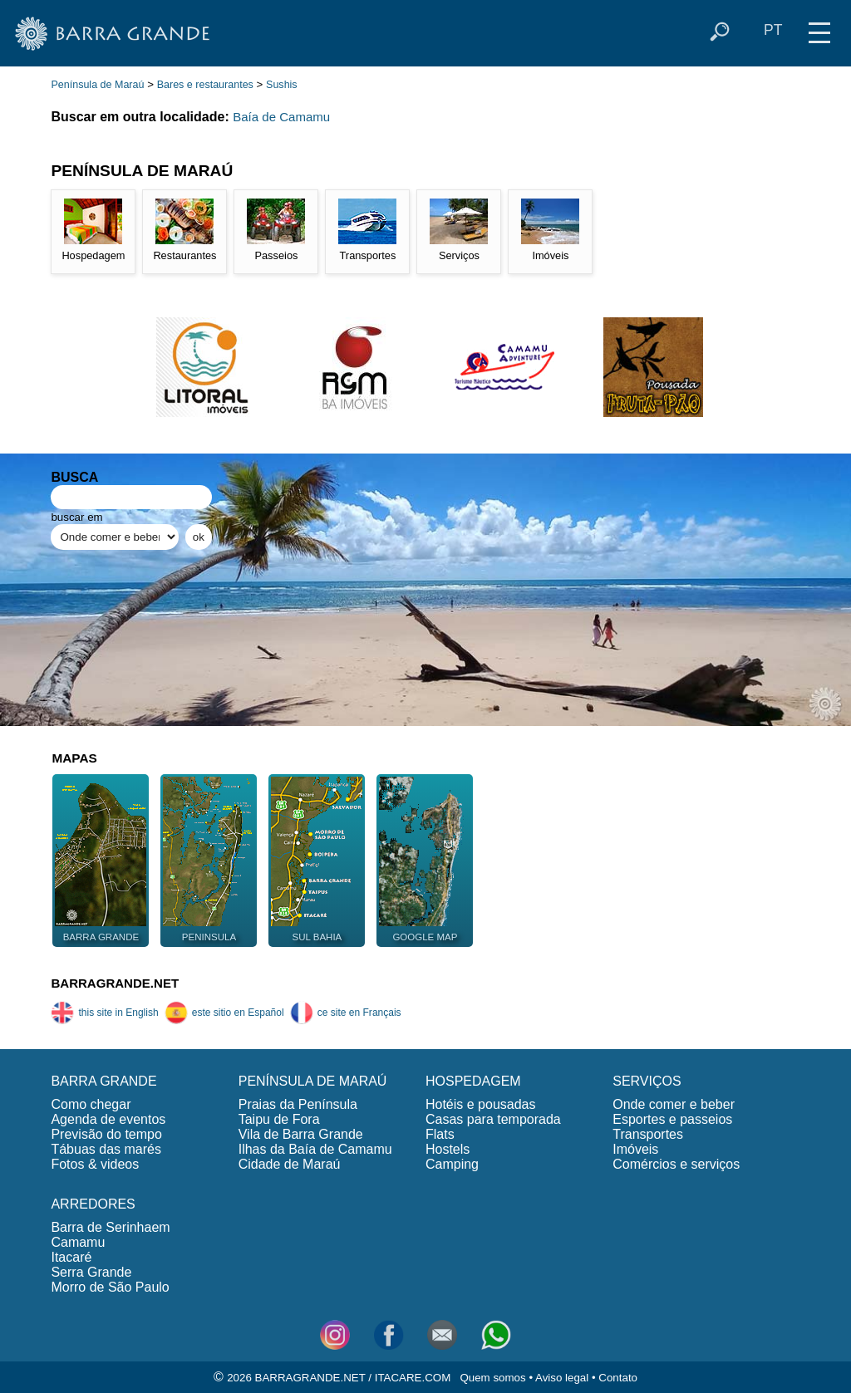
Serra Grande (91, 1272)
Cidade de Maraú (290, 1164)
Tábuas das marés (106, 1149)
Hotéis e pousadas (481, 1104)
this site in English (104, 1012)
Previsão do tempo (106, 1134)
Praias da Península (298, 1104)
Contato (617, 1377)
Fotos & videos (95, 1164)
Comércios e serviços (676, 1164)
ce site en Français (345, 1012)
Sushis (282, 85)
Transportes (647, 1134)
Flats (440, 1134)
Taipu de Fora (279, 1119)
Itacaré (71, 1257)
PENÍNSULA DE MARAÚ (313, 1081)
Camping (452, 1164)
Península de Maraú (97, 85)
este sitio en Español (224, 1012)
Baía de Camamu (281, 117)
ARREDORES (93, 1204)
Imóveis (635, 1149)
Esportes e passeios (672, 1119)
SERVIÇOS (646, 1081)
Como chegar (90, 1104)
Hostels (448, 1149)
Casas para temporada (493, 1119)
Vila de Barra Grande (301, 1134)
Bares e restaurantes (205, 85)
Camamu (78, 1242)
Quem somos (492, 1377)
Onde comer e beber (673, 1104)
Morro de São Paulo (110, 1287)
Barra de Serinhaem (110, 1227)
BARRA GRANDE (103, 1081)
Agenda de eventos (108, 1119)
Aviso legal (561, 1377)
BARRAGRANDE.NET (115, 983)
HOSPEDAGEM (473, 1081)
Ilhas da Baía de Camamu (315, 1149)
